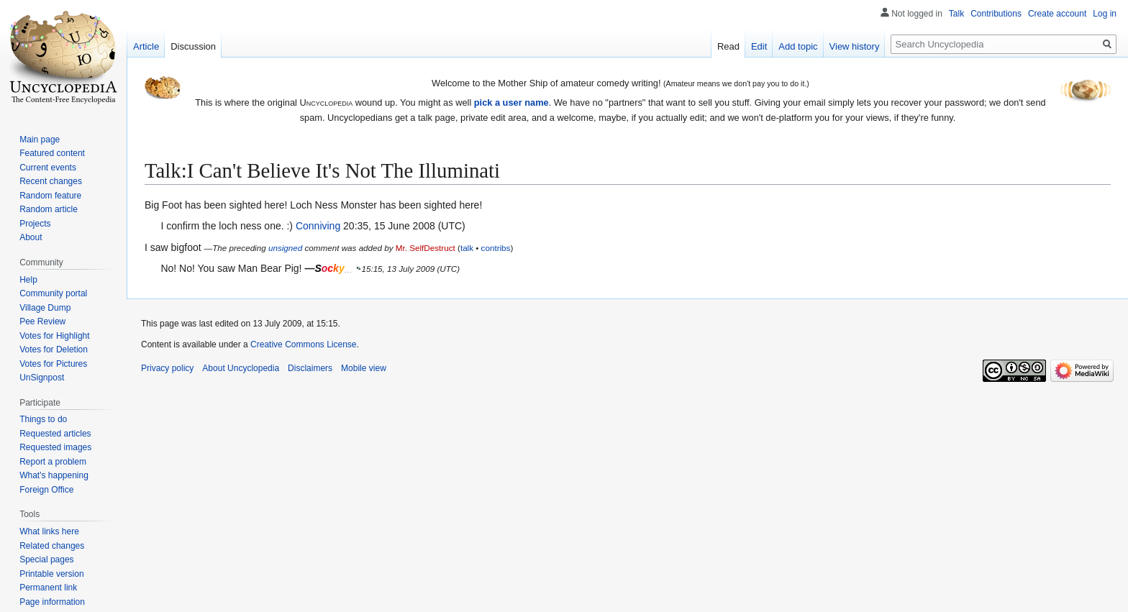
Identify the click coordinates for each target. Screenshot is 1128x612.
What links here (49, 531)
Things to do (43, 419)
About (30, 237)
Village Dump (44, 308)
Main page (39, 139)
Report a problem (52, 462)
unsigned (285, 247)
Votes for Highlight (54, 336)
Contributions (996, 14)
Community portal (53, 293)
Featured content (52, 153)
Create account (1057, 14)
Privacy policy (167, 368)
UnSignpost (41, 378)
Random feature (50, 196)
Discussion (193, 46)
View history (854, 46)
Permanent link (48, 588)
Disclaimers (310, 368)
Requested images (55, 447)
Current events (47, 168)
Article (146, 46)
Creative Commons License (303, 344)
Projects (34, 224)
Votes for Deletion (53, 349)
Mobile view (363, 368)
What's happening (53, 475)
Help (28, 280)
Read (728, 46)
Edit (759, 46)
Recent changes (50, 181)
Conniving (318, 226)
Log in (1104, 14)
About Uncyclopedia (240, 368)
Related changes (51, 546)
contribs (496, 247)
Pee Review (42, 321)
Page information (52, 602)
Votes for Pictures (53, 364)
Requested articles (55, 434)
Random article (48, 209)
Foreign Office (46, 490)
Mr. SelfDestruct (425, 247)
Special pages (46, 559)
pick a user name (511, 102)
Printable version (51, 574)
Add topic (797, 46)
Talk (956, 14)
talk (466, 247)
